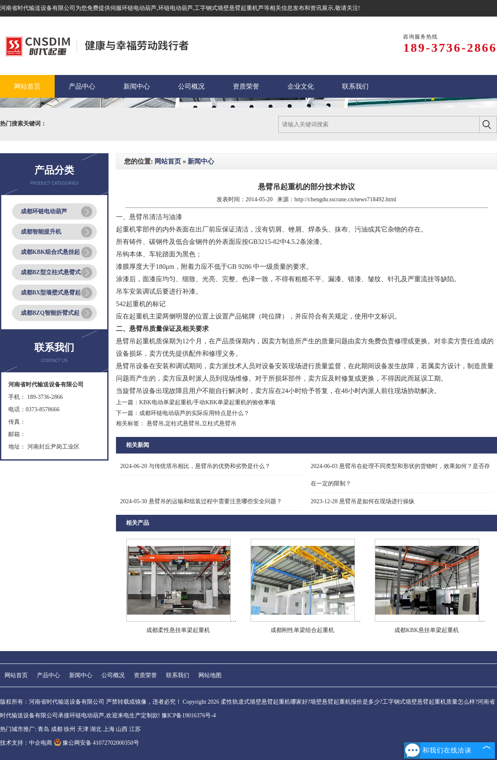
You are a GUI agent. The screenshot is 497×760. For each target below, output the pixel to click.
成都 (57, 729)
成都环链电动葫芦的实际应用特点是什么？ (194, 413)
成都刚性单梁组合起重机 (302, 630)
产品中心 (48, 675)
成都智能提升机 (41, 232)
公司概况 (113, 675)
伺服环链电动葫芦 (133, 8)
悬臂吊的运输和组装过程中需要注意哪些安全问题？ (201, 501)
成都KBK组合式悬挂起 (50, 252)
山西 (122, 729)
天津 (83, 729)
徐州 (69, 729)
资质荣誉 (145, 675)
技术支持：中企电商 (26, 743)
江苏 (135, 729)
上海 (109, 729)
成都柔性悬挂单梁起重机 (178, 630)
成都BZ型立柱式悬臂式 (51, 272)
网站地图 (210, 675)
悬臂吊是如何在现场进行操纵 (363, 501)
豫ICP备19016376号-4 (189, 715)
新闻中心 (201, 161)
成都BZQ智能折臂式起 (50, 313)
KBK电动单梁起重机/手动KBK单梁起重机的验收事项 (207, 402)
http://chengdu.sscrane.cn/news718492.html (345, 199)
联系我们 (177, 675)
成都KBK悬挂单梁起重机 (426, 630)
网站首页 (167, 161)
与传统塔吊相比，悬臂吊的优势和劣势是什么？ (195, 466)
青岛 (43, 729)
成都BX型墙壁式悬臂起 (51, 293)
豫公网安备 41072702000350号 (97, 743)
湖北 (95, 729)
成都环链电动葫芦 (44, 211)
